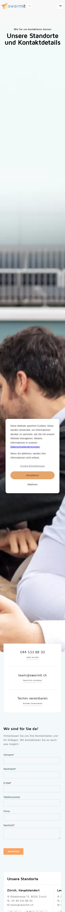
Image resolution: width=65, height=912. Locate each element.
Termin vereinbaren (32, 698)
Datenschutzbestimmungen (25, 446)
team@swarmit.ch (32, 675)
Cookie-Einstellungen (32, 466)
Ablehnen (32, 484)
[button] (29, 6)
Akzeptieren (32, 475)
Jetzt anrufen (32, 657)
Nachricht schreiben (32, 680)
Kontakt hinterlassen (32, 703)
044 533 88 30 (32, 652)
